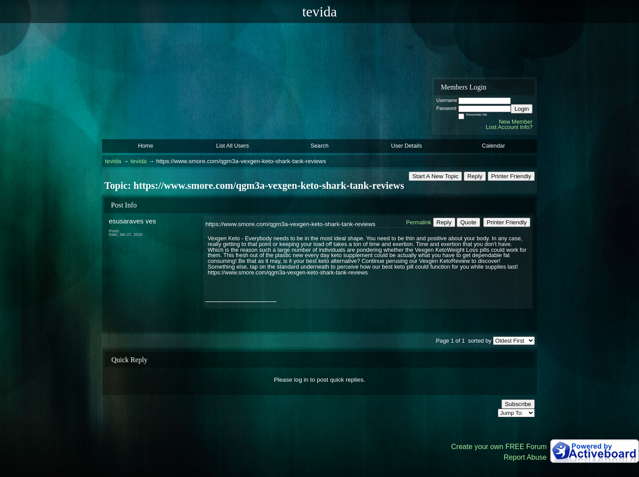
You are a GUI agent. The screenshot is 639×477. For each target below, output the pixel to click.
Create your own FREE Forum (499, 446)
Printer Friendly (511, 176)
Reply (474, 176)
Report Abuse (525, 457)
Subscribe (518, 404)
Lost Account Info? (509, 127)
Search (320, 145)
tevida (113, 161)
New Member (515, 121)
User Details (406, 145)
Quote (468, 222)
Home (145, 145)
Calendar (493, 145)
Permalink (418, 222)
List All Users (232, 145)
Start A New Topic (435, 176)
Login (521, 109)
